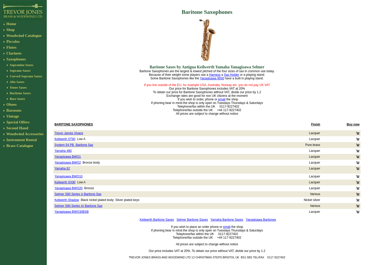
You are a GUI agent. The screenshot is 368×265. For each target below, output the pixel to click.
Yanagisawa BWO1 (67, 156)
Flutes (10, 47)
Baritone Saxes (20, 93)
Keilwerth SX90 (64, 182)
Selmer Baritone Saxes (192, 219)
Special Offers (17, 122)
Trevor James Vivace (68, 133)
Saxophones (15, 59)
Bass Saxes (17, 99)
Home (10, 24)
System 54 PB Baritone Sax (73, 145)
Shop (10, 30)
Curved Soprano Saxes (26, 76)
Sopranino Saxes (21, 65)
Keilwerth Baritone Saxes (157, 219)
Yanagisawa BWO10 (68, 176)
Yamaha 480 (63, 151)
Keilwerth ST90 (64, 139)
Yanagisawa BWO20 (68, 188)
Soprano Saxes (20, 70)
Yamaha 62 (62, 168)
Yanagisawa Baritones (261, 219)
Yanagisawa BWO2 (67, 162)
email (221, 99)
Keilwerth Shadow (66, 200)
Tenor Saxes (18, 87)
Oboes (11, 104)
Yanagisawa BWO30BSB (71, 212)
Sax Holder (231, 75)
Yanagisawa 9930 (212, 78)
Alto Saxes (17, 82)
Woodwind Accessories (24, 134)
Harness (215, 75)
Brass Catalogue (19, 146)
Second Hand (16, 128)
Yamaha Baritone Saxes (226, 219)
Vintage (12, 116)
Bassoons (13, 110)
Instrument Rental (21, 140)
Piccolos (12, 41)
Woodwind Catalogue (23, 36)
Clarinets (13, 53)
